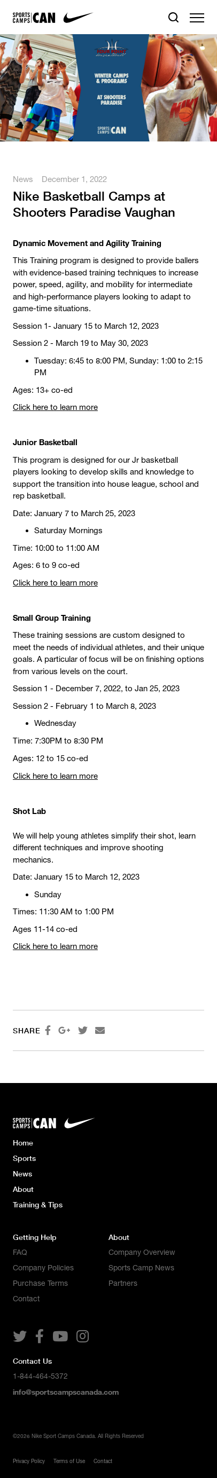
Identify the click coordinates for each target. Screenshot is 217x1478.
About (23, 1189)
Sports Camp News (141, 1267)
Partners (122, 1283)
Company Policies (43, 1267)
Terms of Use (69, 1461)
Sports (24, 1158)
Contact (26, 1298)
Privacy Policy (29, 1461)
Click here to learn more (55, 407)
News (23, 179)
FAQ (20, 1252)
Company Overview (141, 1252)
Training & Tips (38, 1204)
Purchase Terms (40, 1283)
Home (23, 1142)
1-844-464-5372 (40, 1376)
